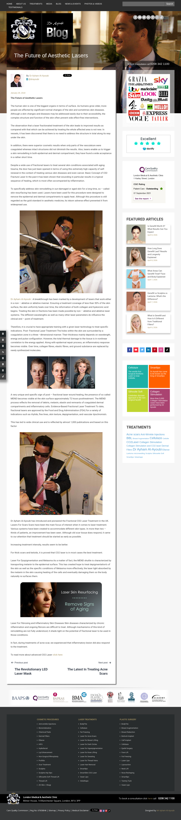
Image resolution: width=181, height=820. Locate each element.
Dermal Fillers (44, 736)
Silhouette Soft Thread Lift (49, 777)
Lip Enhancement (45, 752)
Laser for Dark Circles (88, 744)
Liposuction (126, 765)
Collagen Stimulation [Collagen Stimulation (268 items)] (150, 442)
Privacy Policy (64, 810)
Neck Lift (125, 769)
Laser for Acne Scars (88, 736)
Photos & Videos (93, 4)
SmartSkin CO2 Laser (88, 773)
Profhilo (42, 761)
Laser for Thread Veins (89, 761)
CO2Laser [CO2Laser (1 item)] (133, 442)
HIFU (41, 744)
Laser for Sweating (87, 756)
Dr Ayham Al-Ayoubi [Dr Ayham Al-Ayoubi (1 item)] (147, 449)
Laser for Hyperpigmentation (91, 748)
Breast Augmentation (130, 728)
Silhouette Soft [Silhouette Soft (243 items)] (158, 453)
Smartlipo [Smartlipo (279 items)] (130, 457)
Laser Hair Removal (87, 765)
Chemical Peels (45, 732)
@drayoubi (34, 79)
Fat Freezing (85, 732)
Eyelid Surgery (127, 748)
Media (49, 4)
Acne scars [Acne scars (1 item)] (133, 434)
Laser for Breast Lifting (89, 740)
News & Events (73, 4)
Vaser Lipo (84, 777)
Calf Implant (126, 740)
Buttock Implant (128, 736)
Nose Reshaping (128, 773)
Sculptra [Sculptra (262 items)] (148, 453)
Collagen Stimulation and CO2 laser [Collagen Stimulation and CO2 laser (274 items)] (144, 446)
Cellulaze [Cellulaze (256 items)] (156, 438)
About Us (21, 4)
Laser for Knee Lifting (88, 752)
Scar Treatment (45, 765)
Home (9, 4)
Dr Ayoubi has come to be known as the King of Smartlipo (159, 371)
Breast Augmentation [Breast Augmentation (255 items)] (141, 438)
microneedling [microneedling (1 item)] (139, 453)
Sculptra (42, 769)
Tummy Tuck (127, 781)
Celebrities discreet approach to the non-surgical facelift (137, 395)
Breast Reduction (128, 732)
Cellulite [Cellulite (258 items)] (166, 438)
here (150, 798)
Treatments (36, 4)
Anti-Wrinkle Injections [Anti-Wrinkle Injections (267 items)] (153, 434)
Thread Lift (43, 781)
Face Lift (125, 752)
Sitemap (52, 810)
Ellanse (41, 740)
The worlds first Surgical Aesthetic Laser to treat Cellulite (137, 372)
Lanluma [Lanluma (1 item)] (130, 453)
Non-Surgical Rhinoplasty (48, 756)
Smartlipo (84, 769)
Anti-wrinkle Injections (47, 724)
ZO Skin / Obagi (45, 785)
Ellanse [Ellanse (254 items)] (165, 450)
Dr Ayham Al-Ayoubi (39, 76)
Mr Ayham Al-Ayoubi (165, 810)
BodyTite (83, 724)
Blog (58, 4)
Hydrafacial (43, 748)
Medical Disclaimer (80, 810)
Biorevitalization (45, 728)
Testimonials (16, 7)
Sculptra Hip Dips (45, 773)
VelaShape (84, 781)
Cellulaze (83, 728)
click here (57, 654)
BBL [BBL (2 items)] (129, 438)
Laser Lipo (126, 761)
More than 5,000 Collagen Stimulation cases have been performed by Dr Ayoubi (159, 399)
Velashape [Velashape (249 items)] (139, 457)
